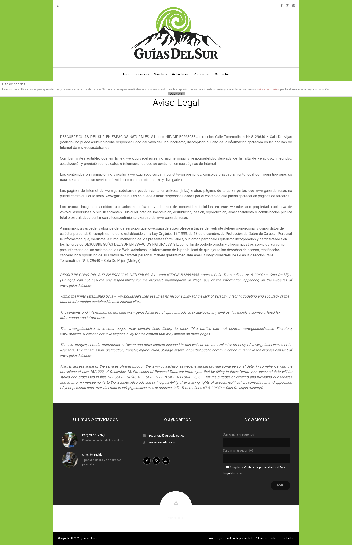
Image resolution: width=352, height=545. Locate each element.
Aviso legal (216, 538)
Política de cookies (267, 538)
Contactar (222, 74)
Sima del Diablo (92, 454)
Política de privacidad (258, 467)
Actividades (180, 74)
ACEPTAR (176, 93)
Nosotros (160, 74)
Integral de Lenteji (93, 435)
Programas (202, 74)
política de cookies (268, 89)
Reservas (142, 74)
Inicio (126, 74)
